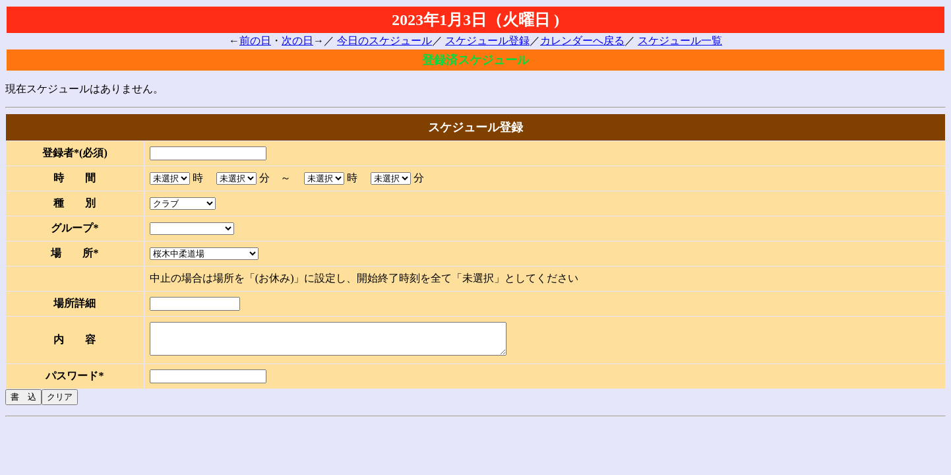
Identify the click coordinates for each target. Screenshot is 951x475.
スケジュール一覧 (680, 40)
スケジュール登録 (487, 40)
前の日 (255, 40)
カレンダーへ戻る (582, 40)
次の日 (297, 40)
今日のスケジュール (384, 40)
